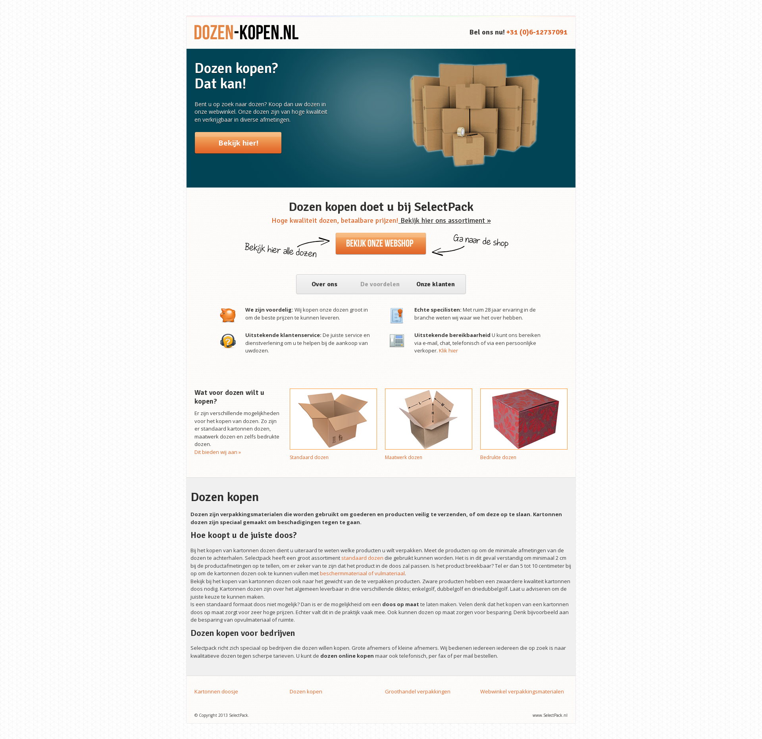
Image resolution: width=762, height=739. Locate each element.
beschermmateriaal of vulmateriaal (362, 573)
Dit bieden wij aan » (217, 452)
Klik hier (448, 350)
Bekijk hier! (238, 142)
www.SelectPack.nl (550, 715)
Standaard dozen (309, 457)
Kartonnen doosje (216, 691)
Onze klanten (435, 284)
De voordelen (380, 284)
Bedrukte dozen (498, 457)
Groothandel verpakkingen (417, 691)
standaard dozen (362, 557)
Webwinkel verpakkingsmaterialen (522, 691)
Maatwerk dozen (403, 457)
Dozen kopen (306, 691)
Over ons (324, 284)
